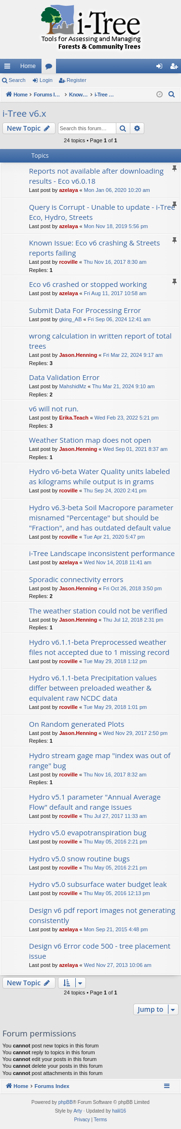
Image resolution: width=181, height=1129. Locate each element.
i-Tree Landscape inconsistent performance (102, 553)
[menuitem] (171, 94)
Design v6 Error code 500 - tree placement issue (99, 951)
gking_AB (70, 319)
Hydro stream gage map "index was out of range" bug (99, 760)
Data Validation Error (64, 377)
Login (46, 80)
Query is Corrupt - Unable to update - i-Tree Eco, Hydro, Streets (102, 212)
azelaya (68, 190)
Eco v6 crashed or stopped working (88, 284)
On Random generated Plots (76, 724)
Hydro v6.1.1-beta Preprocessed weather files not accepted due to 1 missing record (99, 647)
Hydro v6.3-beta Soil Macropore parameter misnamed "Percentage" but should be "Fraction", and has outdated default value (101, 517)
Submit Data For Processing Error (85, 310)
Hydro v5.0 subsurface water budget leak (98, 884)
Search (17, 80)
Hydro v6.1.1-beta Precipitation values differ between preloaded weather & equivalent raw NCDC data (93, 688)
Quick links (9, 68)
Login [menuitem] (161, 68)
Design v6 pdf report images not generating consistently (102, 915)
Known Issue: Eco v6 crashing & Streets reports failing (94, 248)
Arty (77, 1111)
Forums (50, 68)
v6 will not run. (54, 408)
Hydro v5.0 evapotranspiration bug (87, 832)
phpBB (65, 1102)
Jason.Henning (78, 355)
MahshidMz (72, 386)
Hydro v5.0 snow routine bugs (79, 858)
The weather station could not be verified (98, 610)
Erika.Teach (73, 418)
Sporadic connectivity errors (76, 579)
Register (76, 80)
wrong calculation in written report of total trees (100, 341)
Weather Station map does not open (90, 440)
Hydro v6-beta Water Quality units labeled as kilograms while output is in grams (99, 476)
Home (28, 66)
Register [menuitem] (176, 68)
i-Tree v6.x (24, 113)
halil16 (119, 1111)
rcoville (68, 262)
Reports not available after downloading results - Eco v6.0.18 (96, 176)
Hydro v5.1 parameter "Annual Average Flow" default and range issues (95, 802)
